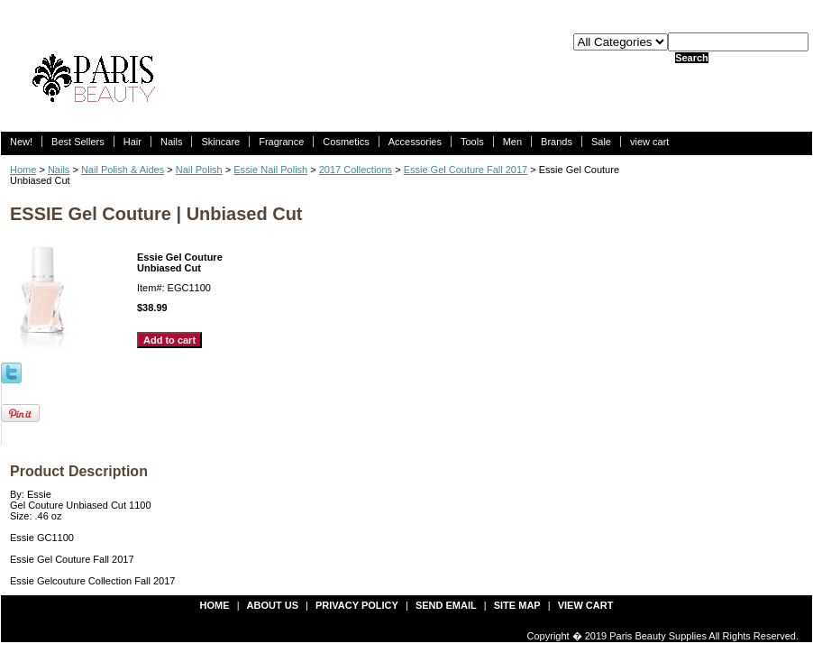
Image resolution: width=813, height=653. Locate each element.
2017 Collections (355, 169)
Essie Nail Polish (270, 169)
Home (23, 169)
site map (517, 605)
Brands (556, 141)
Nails (171, 141)
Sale (601, 141)
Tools (472, 141)
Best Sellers (78, 141)
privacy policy (356, 605)
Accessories (415, 141)
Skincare (220, 141)
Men (512, 141)
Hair (132, 141)
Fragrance (281, 141)
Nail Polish (199, 169)
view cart (649, 141)
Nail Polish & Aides (122, 169)
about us (272, 605)
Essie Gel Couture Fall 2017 (466, 169)
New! (21, 141)
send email (446, 605)
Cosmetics (346, 141)
